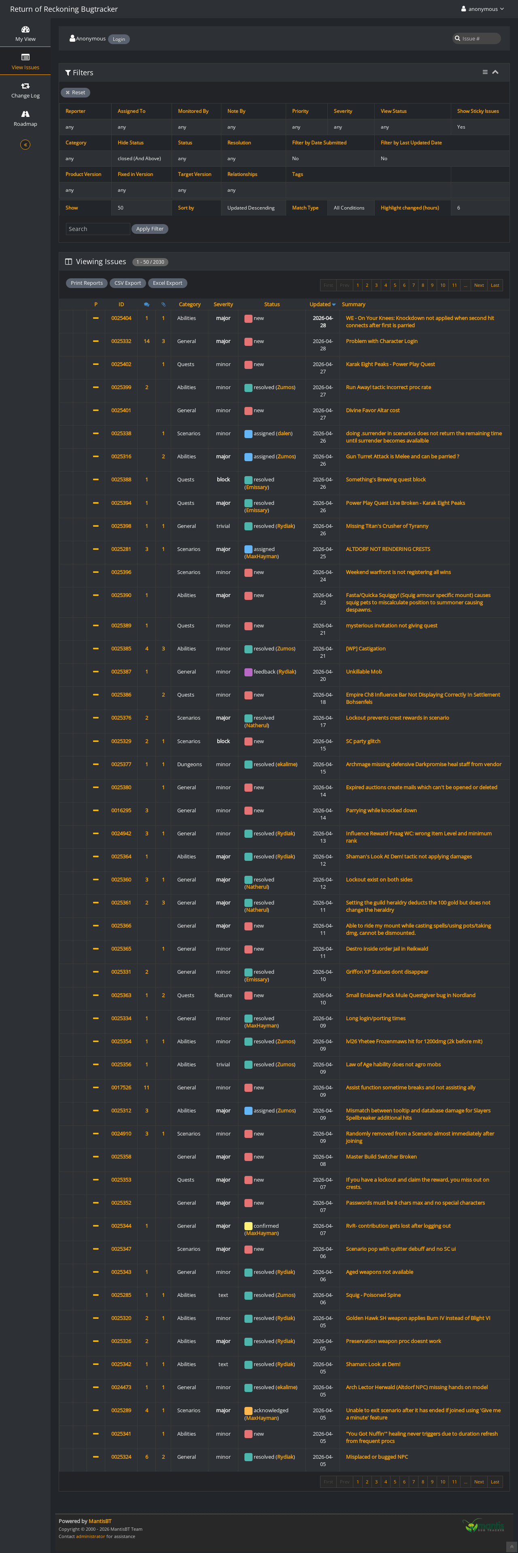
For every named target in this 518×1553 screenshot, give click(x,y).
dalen (284, 433)
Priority (300, 111)
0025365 (121, 948)
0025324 (121, 1456)
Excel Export (168, 282)
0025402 (121, 364)
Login (119, 39)
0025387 (121, 671)
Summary (353, 304)
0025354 (121, 1041)
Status (185, 142)
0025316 (121, 456)
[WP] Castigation (366, 648)
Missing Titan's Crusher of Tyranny (387, 526)
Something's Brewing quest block (386, 479)
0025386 (121, 694)
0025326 (121, 1341)
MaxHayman (261, 556)
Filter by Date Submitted (319, 142)
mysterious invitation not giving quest (391, 625)
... (465, 285)
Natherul (256, 725)
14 (146, 341)
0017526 (121, 1087)
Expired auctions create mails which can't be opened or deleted (421, 787)
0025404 (121, 318)
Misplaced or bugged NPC (377, 1456)
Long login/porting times (375, 1018)
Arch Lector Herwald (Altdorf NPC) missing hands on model (417, 1387)
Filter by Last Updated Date (411, 142)
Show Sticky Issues (478, 111)
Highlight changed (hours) (410, 207)
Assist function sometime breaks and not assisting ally (411, 1087)
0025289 (121, 1410)
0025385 (121, 648)
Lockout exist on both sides (379, 879)
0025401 (121, 410)
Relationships (242, 174)
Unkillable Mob (364, 671)
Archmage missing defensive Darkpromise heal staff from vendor (423, 764)
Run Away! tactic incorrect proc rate (388, 387)
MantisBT (100, 1521)
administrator (90, 1536)
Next (479, 285)
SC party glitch (363, 741)
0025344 (121, 1225)
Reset (75, 92)
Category (76, 142)
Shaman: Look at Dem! (373, 1364)
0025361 (121, 902)
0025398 (121, 526)
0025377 (121, 764)
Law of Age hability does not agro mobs (393, 1064)
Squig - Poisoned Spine (373, 1295)
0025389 (121, 625)
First (328, 285)
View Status (394, 111)
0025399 (121, 387)
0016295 (121, 810)
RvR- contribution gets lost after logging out (398, 1225)
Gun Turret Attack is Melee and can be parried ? (402, 456)
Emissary (256, 487)
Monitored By (193, 111)
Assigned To (131, 111)
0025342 (121, 1364)
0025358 (121, 1156)
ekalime (286, 764)
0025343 (121, 1271)
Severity (343, 111)
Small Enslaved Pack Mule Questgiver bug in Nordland (411, 995)
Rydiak (285, 526)
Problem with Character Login (382, 341)
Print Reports (87, 282)
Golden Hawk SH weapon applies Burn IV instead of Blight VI (418, 1318)
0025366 (121, 925)
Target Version (194, 174)
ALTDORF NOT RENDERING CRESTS (388, 549)
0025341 (121, 1433)
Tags (297, 174)
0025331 (121, 971)
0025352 (121, 1202)
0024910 (121, 1133)
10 (442, 285)
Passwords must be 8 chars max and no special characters (415, 1202)
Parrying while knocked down (381, 810)
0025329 (121, 741)
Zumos (285, 387)
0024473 (121, 1387)
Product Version (83, 174)
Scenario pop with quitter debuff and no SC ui (401, 1248)
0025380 (121, 787)
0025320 (121, 1318)
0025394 (121, 502)
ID (121, 304)
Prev (345, 285)
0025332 (121, 341)
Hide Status (131, 142)
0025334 (121, 1018)
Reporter (75, 111)
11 (454, 285)
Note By (236, 111)
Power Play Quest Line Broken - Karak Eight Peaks (405, 502)
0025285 (121, 1295)
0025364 (121, 856)
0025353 (121, 1179)
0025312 (121, 1110)
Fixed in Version (135, 174)
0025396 (121, 572)
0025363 (121, 995)
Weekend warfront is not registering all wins (398, 572)
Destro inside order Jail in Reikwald (387, 948)
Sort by (186, 207)
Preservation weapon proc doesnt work (393, 1341)
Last (495, 285)
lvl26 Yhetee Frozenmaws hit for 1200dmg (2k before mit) (414, 1041)
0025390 (121, 595)
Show (72, 207)
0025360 (121, 879)
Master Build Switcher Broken (381, 1156)
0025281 (121, 549)
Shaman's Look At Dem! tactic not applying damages (409, 856)
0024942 (121, 833)
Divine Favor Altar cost (373, 410)
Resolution (239, 142)
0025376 (121, 717)
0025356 (121, 1064)
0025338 (121, 433)
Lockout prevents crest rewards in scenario (397, 717)
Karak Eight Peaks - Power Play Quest (390, 364)
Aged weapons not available (379, 1271)
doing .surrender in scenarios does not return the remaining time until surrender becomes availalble (424, 437)
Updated (320, 304)
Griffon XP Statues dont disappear (387, 971)
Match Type (305, 207)
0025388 (121, 479)
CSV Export (128, 282)
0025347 (121, 1248)
